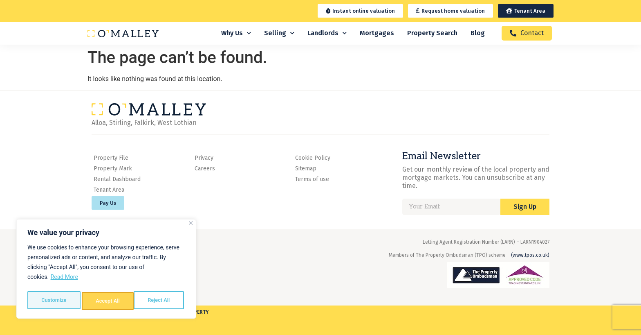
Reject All (107, 301)
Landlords (327, 33)
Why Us (236, 33)
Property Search (432, 33)
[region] (106, 271)
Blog (478, 33)
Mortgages (377, 33)
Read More (64, 280)
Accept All (160, 301)
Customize (53, 301)
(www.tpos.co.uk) (530, 255)
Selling (279, 33)
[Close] (191, 227)
